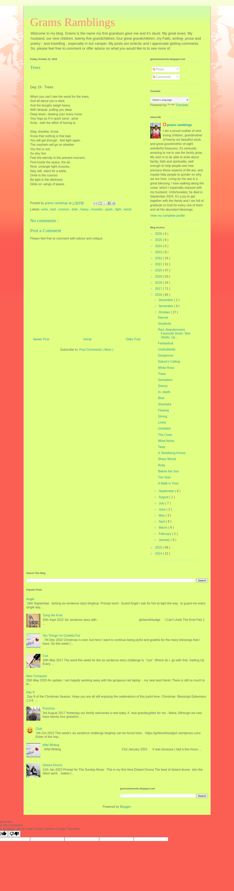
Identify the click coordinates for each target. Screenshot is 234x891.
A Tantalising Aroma (171, 453)
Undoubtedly (166, 349)
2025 (159, 239)
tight (118, 209)
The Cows (165, 434)
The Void (164, 477)
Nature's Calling (169, 361)
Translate (177, 105)
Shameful (164, 404)
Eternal (163, 317)
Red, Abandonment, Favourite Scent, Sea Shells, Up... (174, 333)
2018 (159, 282)
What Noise (166, 440)
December (166, 300)
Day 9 (30, 692)
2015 (159, 547)
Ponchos (49, 708)
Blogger (125, 806)
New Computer (36, 676)
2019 (159, 276)
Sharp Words (167, 459)
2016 (159, 294)
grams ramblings (179, 125)
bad (54, 209)
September (167, 491)
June (162, 509)
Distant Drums (52, 765)
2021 (159, 264)
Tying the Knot (52, 615)
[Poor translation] (14, 834)
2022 (159, 258)
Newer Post (41, 339)
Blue (161, 398)
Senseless (165, 380)
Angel (30, 599)
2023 (159, 252)
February (165, 533)
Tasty (161, 447)
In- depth (164, 392)
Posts (158, 69)
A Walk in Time (168, 483)
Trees (162, 373)
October (165, 312)
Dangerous (165, 355)
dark (75, 209)
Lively (162, 422)
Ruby (161, 465)
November (166, 306)
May (162, 515)
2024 (159, 246)
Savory (163, 386)
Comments (162, 77)
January (165, 540)
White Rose (166, 367)
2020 (159, 270)
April (162, 521)
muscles (97, 209)
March (163, 527)
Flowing (163, 410)
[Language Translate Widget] (169, 100)
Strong (162, 416)
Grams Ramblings (72, 22)
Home (87, 339)
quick (109, 209)
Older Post (133, 339)
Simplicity (164, 323)
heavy (85, 209)
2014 (159, 553)
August (164, 497)
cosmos (64, 209)
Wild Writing (51, 745)
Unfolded (164, 428)
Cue (45, 655)
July (162, 503)
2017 (159, 288)
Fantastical (165, 343)
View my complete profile (167, 215)
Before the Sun (168, 471)
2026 (159, 233)
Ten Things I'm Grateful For (61, 635)
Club (39, 728)
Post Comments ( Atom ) (96, 349)
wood (127, 209)
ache (45, 209)
